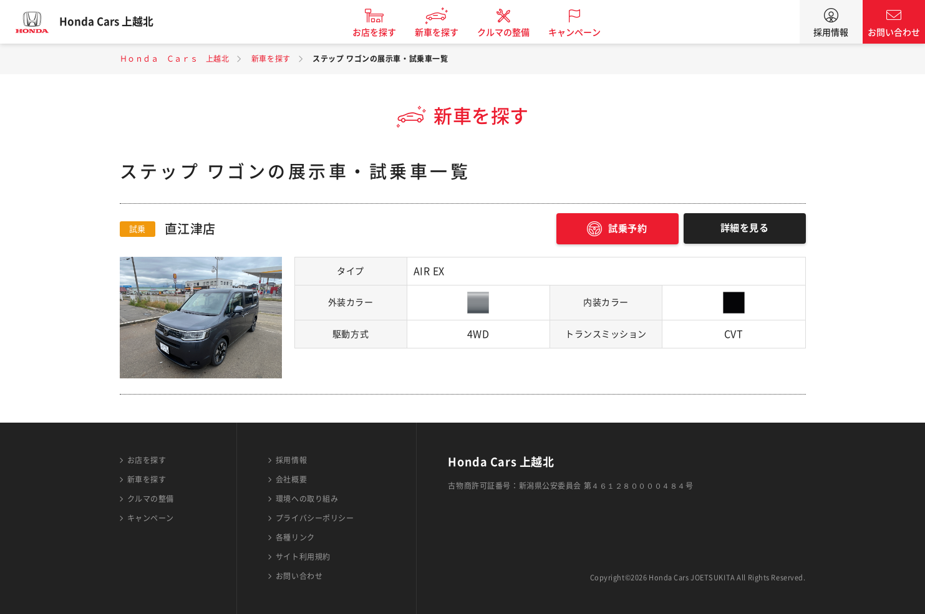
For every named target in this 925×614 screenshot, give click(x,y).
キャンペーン (583, 32)
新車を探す (445, 32)
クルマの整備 (512, 32)
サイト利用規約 (303, 556)
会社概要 (291, 479)
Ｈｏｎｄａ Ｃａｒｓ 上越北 (175, 58)
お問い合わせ (894, 32)
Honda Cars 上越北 (115, 22)
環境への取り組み (307, 498)
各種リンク (295, 537)
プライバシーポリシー (315, 518)
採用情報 (830, 32)
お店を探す (383, 32)
